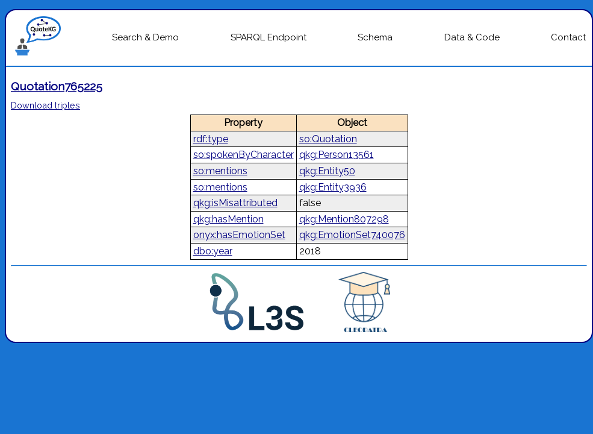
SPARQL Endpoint (268, 37)
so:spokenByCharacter (243, 154)
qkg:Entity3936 (333, 187)
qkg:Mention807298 (344, 219)
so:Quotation (328, 139)
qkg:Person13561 (336, 154)
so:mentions (220, 171)
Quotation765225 (56, 86)
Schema (375, 37)
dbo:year (212, 251)
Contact (568, 37)
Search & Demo (145, 37)
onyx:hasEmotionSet (239, 235)
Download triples (45, 105)
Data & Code (472, 37)
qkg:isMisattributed (235, 203)
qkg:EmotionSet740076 (352, 235)
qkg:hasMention (228, 219)
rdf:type (210, 139)
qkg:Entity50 (327, 171)
